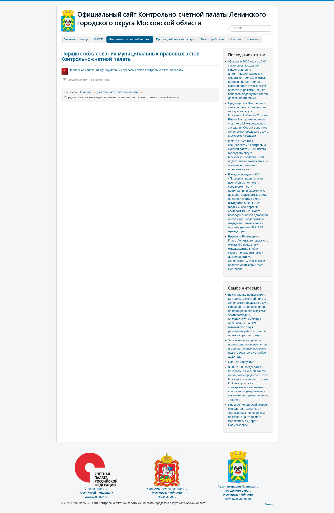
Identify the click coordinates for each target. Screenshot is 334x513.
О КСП (98, 39)
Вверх (269, 504)
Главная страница (76, 39)
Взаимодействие (212, 39)
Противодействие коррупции (175, 39)
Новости (235, 39)
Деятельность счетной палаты (129, 39)
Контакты (253, 39)
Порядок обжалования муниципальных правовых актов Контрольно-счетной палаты (130, 56)
